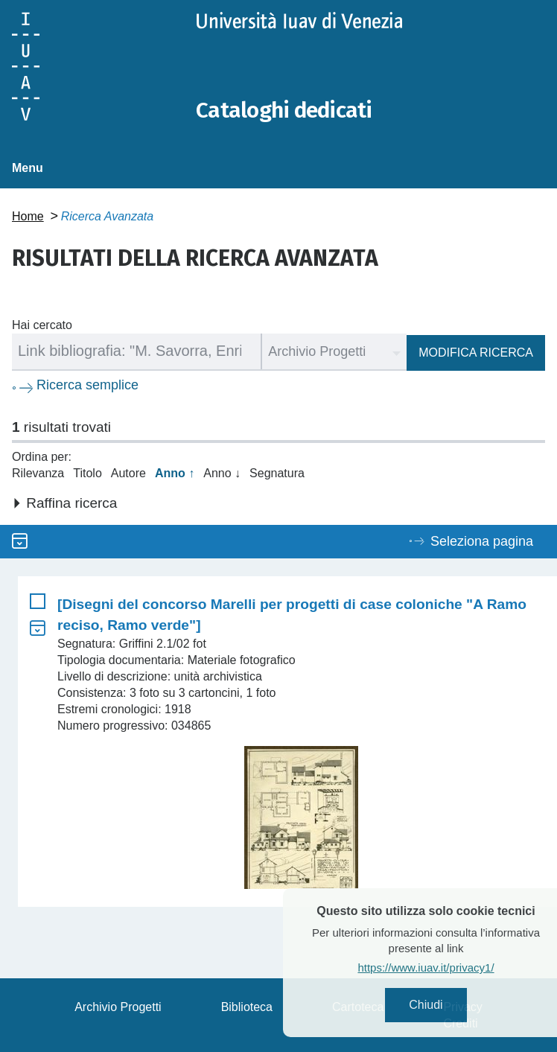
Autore (128, 472)
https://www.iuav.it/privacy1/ (446, 967)
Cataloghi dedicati (285, 110)
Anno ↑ (174, 472)
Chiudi (446, 1004)
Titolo (87, 472)
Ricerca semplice (87, 384)
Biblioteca (247, 1006)
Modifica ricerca (475, 351)
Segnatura (277, 472)
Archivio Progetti (118, 1006)
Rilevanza (38, 472)
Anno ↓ (222, 472)
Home (28, 215)
